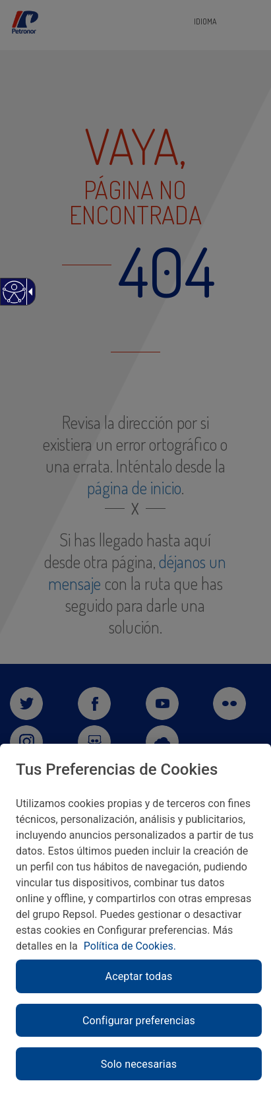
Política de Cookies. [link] (130, 946)
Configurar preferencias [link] (138, 1020)
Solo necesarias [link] (139, 1064)
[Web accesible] (13, 298)
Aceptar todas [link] (139, 976)
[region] (135, 928)
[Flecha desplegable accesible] (28, 292)
